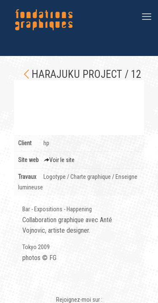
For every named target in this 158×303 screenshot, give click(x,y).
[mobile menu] (146, 17)
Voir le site (59, 160)
